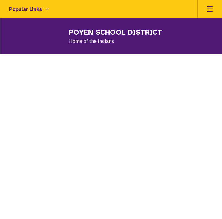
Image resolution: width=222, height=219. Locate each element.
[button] (29, 9)
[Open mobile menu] (210, 9)
